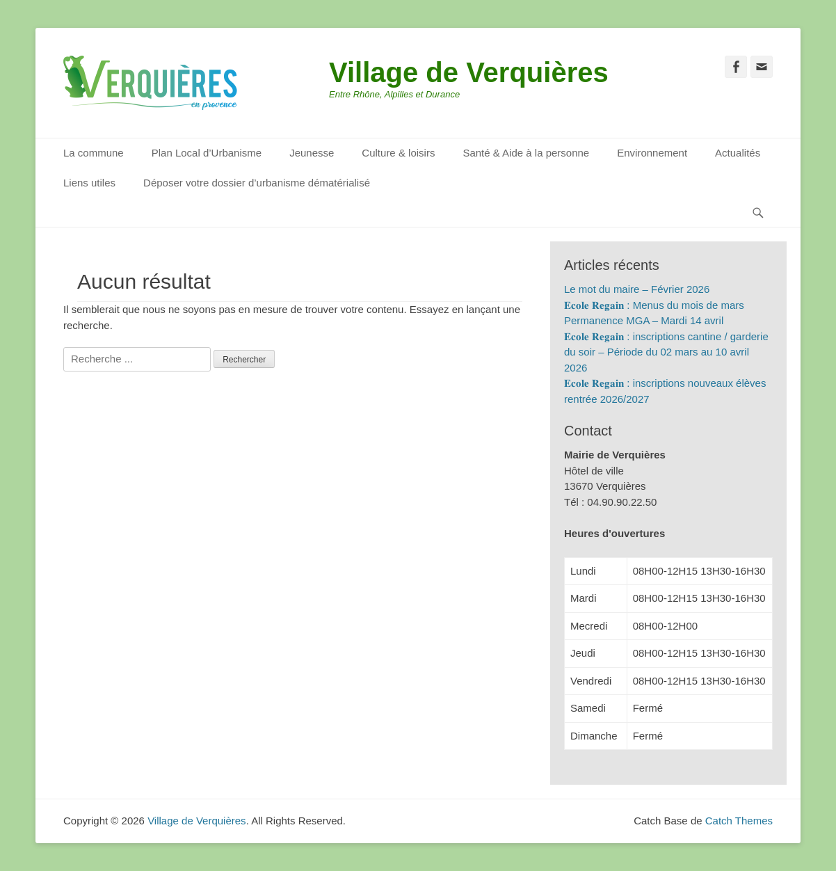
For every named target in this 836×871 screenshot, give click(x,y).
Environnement (652, 153)
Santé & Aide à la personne (526, 153)
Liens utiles (89, 183)
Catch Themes (739, 820)
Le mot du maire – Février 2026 (636, 289)
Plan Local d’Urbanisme (207, 153)
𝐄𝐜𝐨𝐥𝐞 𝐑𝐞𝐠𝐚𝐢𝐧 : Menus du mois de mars (654, 305)
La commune (93, 153)
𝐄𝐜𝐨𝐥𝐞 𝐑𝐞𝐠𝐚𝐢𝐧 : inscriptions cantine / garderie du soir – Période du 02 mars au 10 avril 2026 (666, 352)
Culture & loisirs (398, 153)
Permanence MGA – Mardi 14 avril (643, 320)
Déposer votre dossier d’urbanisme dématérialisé (256, 183)
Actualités (737, 153)
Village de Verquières (469, 72)
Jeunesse (311, 153)
